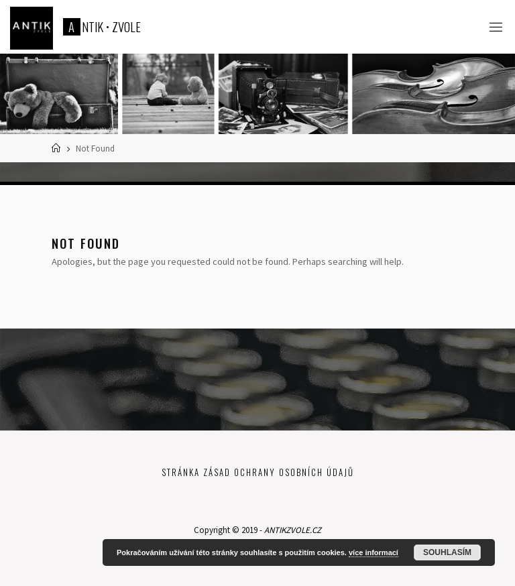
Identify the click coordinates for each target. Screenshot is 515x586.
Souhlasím (447, 552)
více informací (373, 552)
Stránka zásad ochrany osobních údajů (258, 472)
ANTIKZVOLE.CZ (292, 530)
